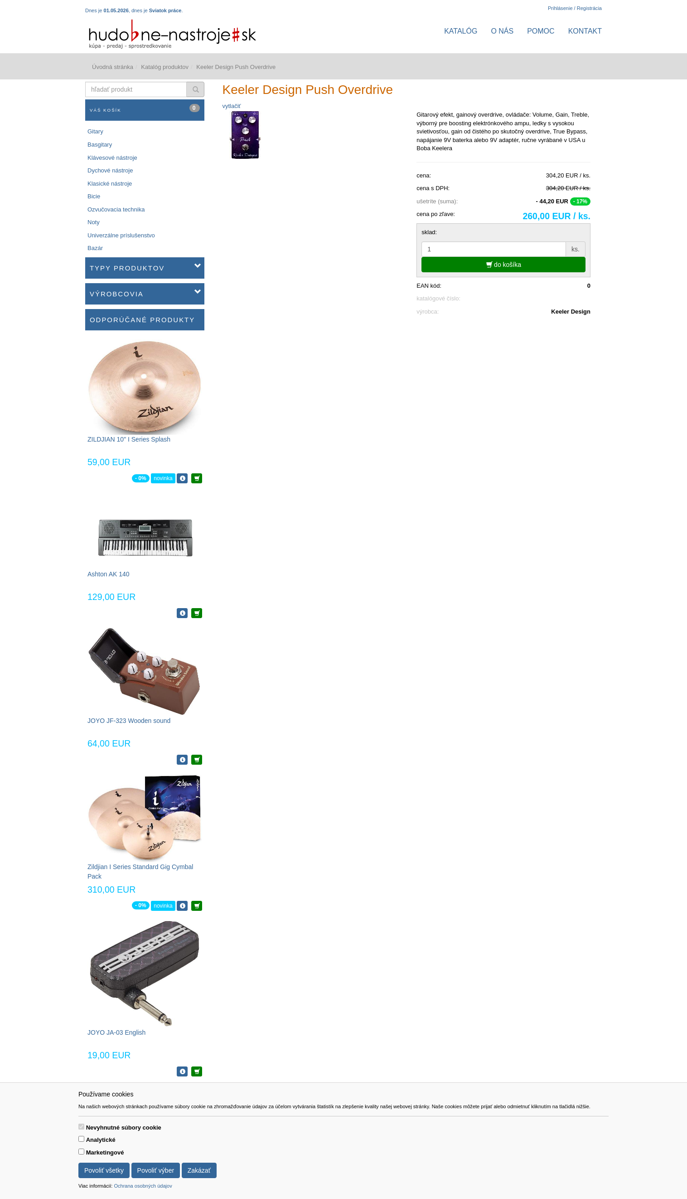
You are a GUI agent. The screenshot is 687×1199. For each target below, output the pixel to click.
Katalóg (460, 31)
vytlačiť (232, 106)
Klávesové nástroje (112, 157)
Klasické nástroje (109, 183)
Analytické (101, 1139)
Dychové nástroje (110, 170)
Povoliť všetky (104, 1170)
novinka (163, 478)
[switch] (81, 1127)
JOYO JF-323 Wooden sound (128, 720)
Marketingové (105, 1152)
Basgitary (99, 144)
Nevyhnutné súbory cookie (123, 1127)
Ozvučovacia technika (116, 209)
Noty (93, 222)
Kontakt (585, 31)
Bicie (93, 196)
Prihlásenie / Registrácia (575, 8)
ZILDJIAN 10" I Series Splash (128, 439)
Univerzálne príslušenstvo (121, 235)
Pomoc (540, 31)
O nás (502, 31)
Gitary (95, 131)
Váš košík (145, 108)
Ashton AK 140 (108, 574)
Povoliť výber (155, 1170)
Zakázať (199, 1170)
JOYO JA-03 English (116, 1032)
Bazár (95, 248)
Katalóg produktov (165, 67)
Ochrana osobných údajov (143, 1186)
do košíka (503, 264)
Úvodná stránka (112, 67)
